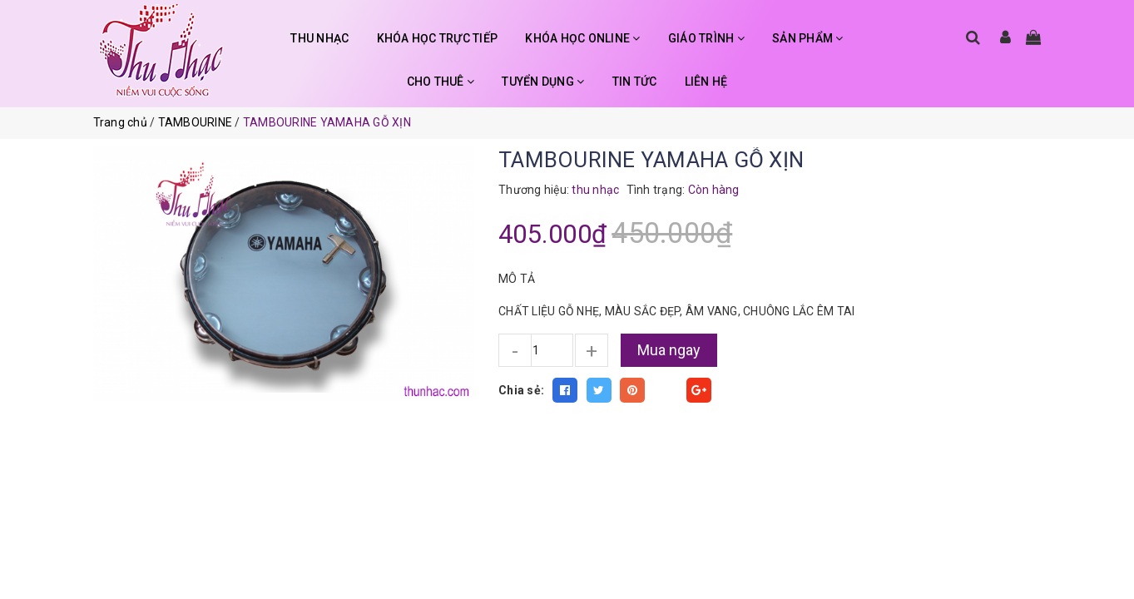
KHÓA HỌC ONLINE (582, 38)
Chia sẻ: (521, 390)
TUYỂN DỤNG (543, 81)
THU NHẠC (319, 38)
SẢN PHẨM (808, 38)
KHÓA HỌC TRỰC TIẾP (437, 38)
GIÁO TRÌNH (706, 38)
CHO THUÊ (441, 81)
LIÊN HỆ (706, 81)
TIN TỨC (634, 81)
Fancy (665, 390)
